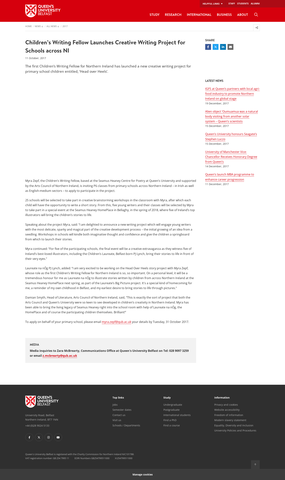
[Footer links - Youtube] (58, 437)
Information (222, 397)
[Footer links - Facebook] (29, 437)
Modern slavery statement (230, 420)
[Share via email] (230, 47)
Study (167, 397)
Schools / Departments (126, 425)
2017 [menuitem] (65, 26)
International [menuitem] (199, 14)
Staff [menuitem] (231, 3)
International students (177, 415)
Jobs (115, 404)
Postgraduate (171, 409)
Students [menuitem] (243, 3)
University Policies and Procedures (235, 430)
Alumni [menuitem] (255, 3)
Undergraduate (172, 404)
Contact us (119, 415)
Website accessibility (227, 409)
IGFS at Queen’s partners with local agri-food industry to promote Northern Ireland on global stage (232, 94)
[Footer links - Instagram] (49, 437)
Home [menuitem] (28, 26)
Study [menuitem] (154, 14)
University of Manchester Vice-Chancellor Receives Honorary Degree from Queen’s (231, 157)
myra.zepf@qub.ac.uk (116, 322)
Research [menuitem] (173, 14)
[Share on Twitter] (215, 47)
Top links (118, 397)
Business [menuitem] (224, 14)
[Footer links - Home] (42, 402)
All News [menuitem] (52, 26)
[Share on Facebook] (208, 47)
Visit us (117, 420)
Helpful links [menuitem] (211, 3)
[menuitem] (256, 14)
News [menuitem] (38, 26)
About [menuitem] (242, 14)
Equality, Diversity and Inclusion (233, 425)
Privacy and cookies (226, 404)
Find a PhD (169, 420)
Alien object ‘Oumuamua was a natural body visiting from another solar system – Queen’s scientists (231, 116)
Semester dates (122, 409)
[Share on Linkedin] (223, 47)
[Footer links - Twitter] (39, 437)
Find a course (171, 425)
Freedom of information (228, 415)
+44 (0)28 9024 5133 (37, 425)
